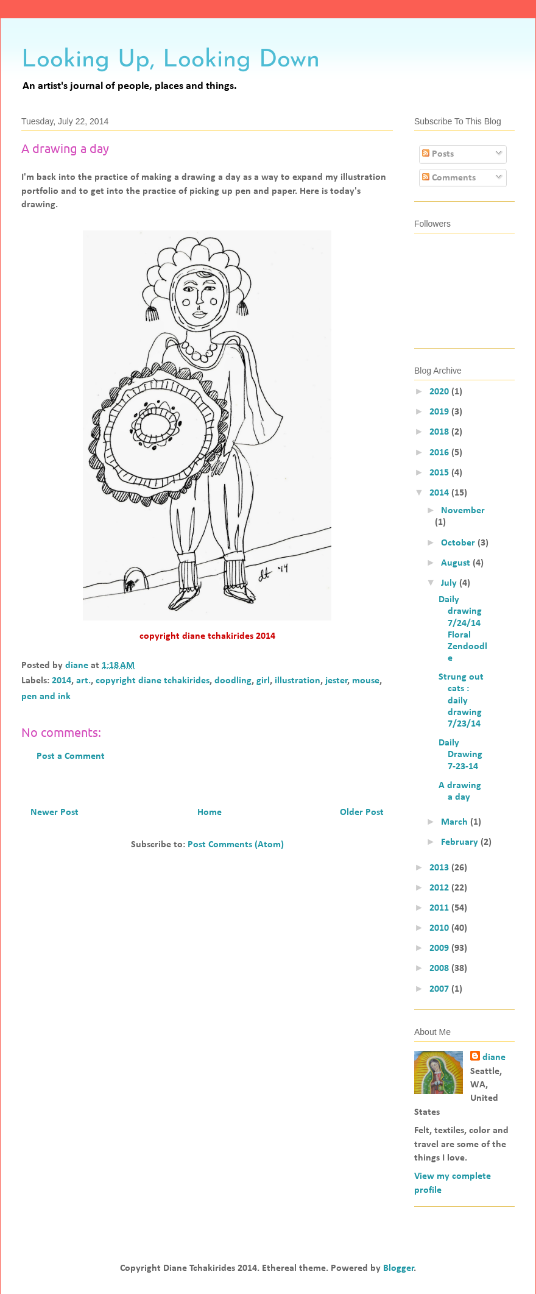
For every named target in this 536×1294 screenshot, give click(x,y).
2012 (440, 888)
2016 (440, 453)
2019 (440, 412)
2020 (440, 392)
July (450, 583)
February (461, 842)
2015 (440, 473)
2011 (440, 908)
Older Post (362, 812)
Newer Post (54, 812)
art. (83, 681)
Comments (449, 178)
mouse (365, 681)
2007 (440, 989)
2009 (440, 948)
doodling (233, 681)
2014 (61, 681)
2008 (440, 968)
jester (336, 681)
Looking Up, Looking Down (170, 60)
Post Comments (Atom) (236, 845)
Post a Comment (71, 756)
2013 (440, 868)
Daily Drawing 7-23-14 (460, 754)
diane (494, 1057)
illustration (297, 681)
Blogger (398, 1268)
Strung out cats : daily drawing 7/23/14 (461, 700)
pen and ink (46, 697)
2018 (440, 432)
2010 (440, 928)
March (455, 822)
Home (209, 812)
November (463, 511)
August (457, 563)
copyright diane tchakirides (153, 681)
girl (263, 681)
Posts (438, 154)
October (459, 543)
